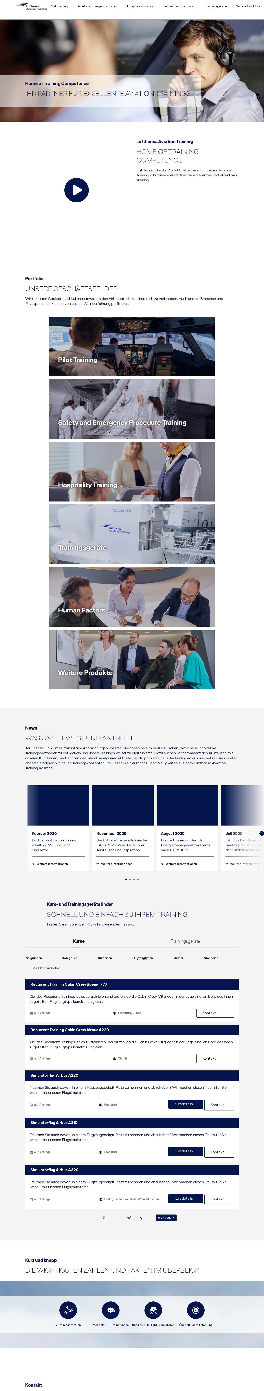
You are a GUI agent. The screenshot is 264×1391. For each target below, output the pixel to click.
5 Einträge (165, 1012)
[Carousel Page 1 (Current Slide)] (126, 678)
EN (238, 2)
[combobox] (33, 760)
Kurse (79, 741)
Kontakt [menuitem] (216, 2)
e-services (254, 2)
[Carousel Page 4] (138, 678)
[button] (172, 1372)
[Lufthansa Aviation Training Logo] (28, 10)
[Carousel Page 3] (134, 678)
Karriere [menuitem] (204, 2)
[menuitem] (161, 2)
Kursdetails (190, 903)
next (262, 632)
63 (129, 1012)
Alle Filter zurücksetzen (42, 768)
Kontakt (221, 812)
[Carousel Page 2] (130, 678)
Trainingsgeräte (185, 741)
